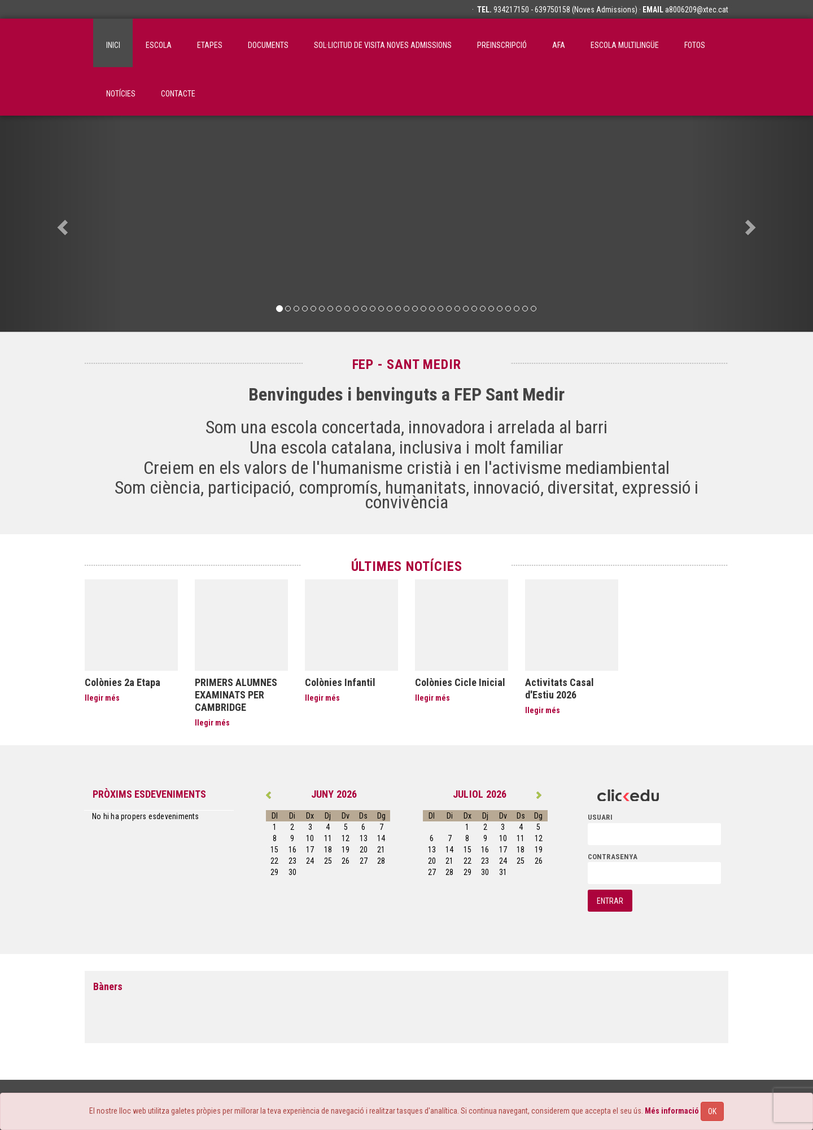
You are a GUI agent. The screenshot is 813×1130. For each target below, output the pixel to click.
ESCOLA (159, 45)
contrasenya (612, 856)
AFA (558, 45)
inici (113, 45)
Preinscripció (502, 45)
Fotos (694, 45)
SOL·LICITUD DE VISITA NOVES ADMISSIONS (383, 45)
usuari (600, 817)
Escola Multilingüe (625, 45)
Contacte (178, 93)
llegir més (102, 697)
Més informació (672, 1110)
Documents (268, 45)
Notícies (121, 93)
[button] (61, 224)
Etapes (209, 45)
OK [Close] (712, 1111)
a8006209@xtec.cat (696, 9)
